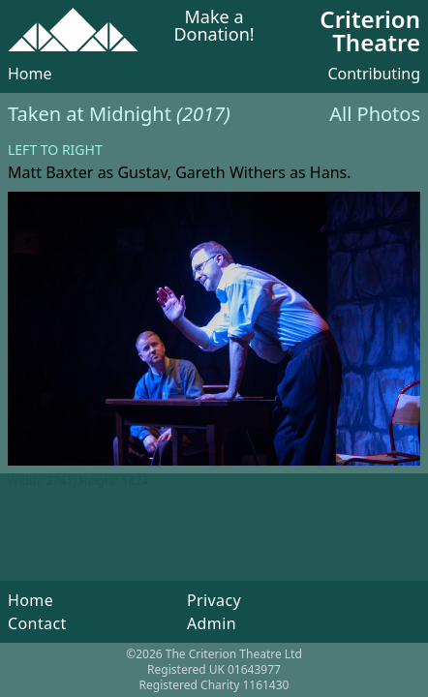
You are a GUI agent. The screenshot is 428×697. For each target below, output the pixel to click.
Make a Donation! (213, 26)
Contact (37, 623)
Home (30, 73)
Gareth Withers (230, 172)
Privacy (214, 600)
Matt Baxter (50, 172)
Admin (211, 623)
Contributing (373, 73)
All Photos (374, 114)
